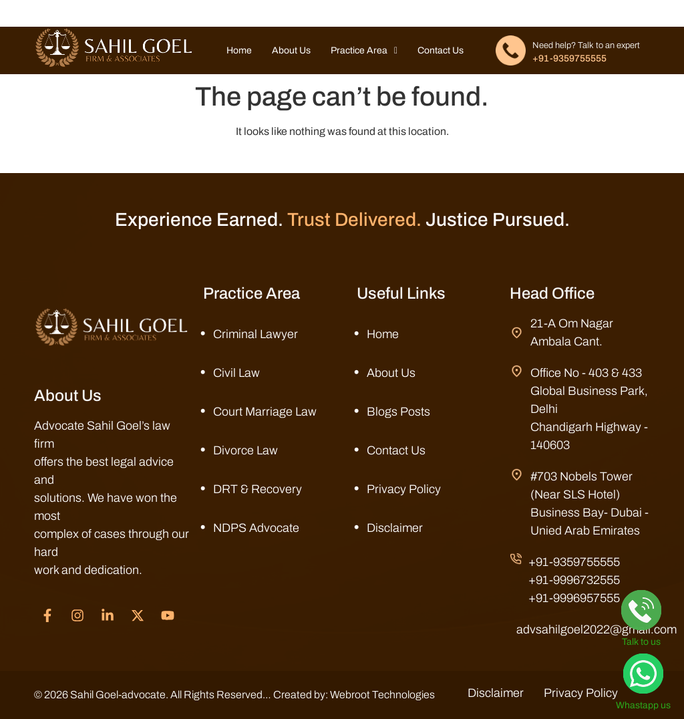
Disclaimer (395, 528)
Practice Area (364, 50)
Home (239, 50)
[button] (364, 50)
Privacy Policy (404, 489)
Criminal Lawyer (255, 334)
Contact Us (440, 50)
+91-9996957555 (574, 598)
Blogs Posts (398, 411)
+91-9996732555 (574, 580)
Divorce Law (245, 450)
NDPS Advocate (256, 528)
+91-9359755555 (569, 58)
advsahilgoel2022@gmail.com (596, 629)
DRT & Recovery (257, 489)
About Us (291, 50)
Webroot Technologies (382, 694)
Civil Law (236, 373)
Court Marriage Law (265, 411)
